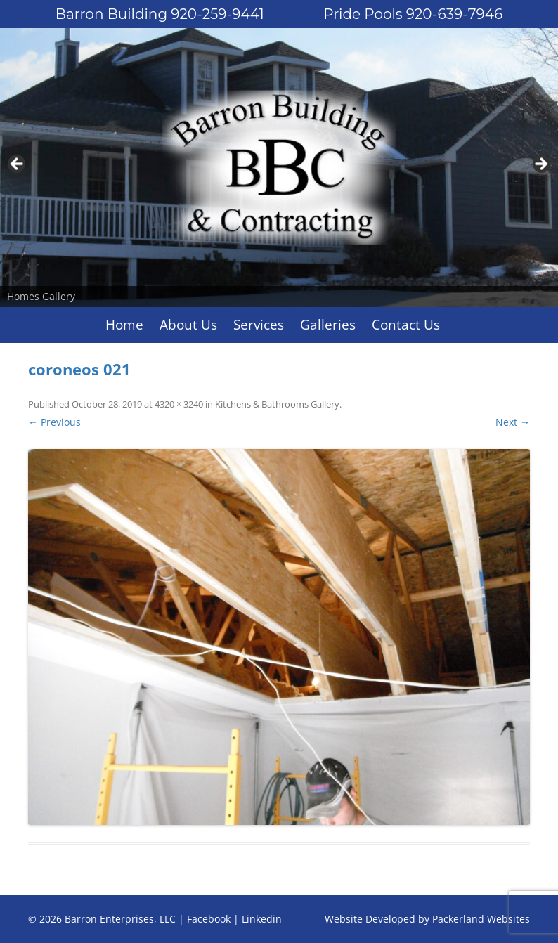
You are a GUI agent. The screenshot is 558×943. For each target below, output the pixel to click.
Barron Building (160, 14)
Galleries (328, 325)
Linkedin (262, 918)
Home (124, 325)
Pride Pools (412, 14)
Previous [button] (17, 164)
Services (258, 325)
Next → (512, 422)
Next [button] (540, 164)
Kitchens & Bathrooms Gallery (277, 404)
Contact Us (406, 325)
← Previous (54, 422)
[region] (279, 167)
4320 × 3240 (179, 404)
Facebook (209, 918)
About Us (188, 325)
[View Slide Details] (279, 167)
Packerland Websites (481, 918)
